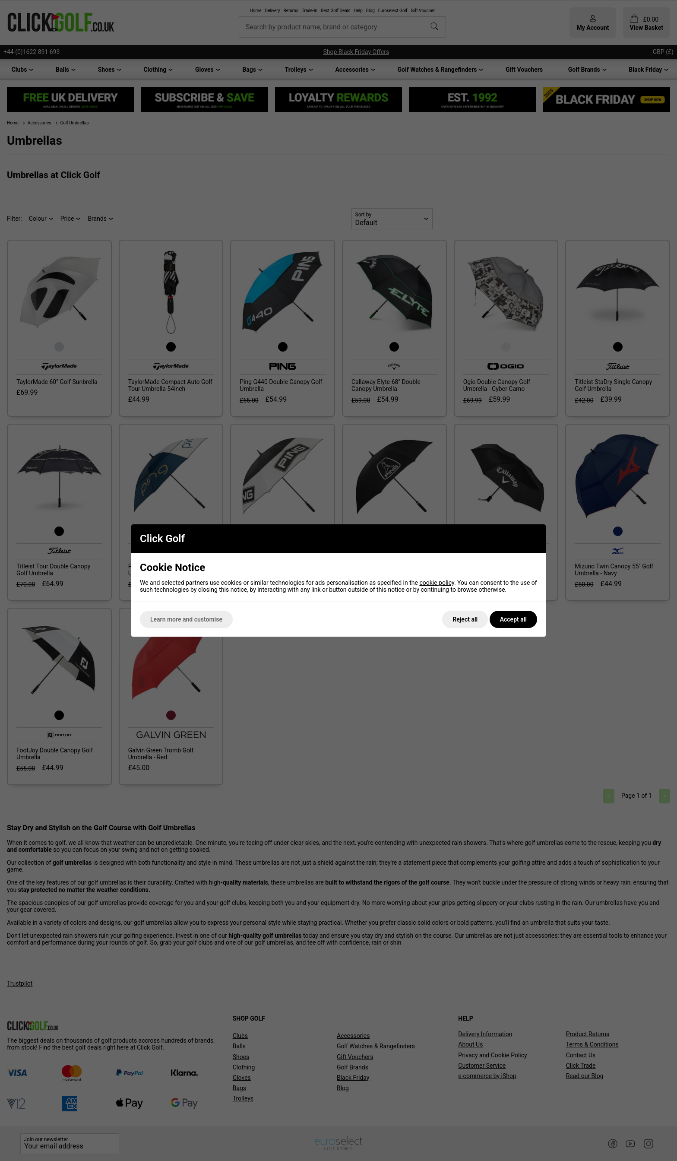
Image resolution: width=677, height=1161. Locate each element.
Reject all (465, 619)
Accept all (513, 619)
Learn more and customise (186, 619)
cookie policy (436, 582)
